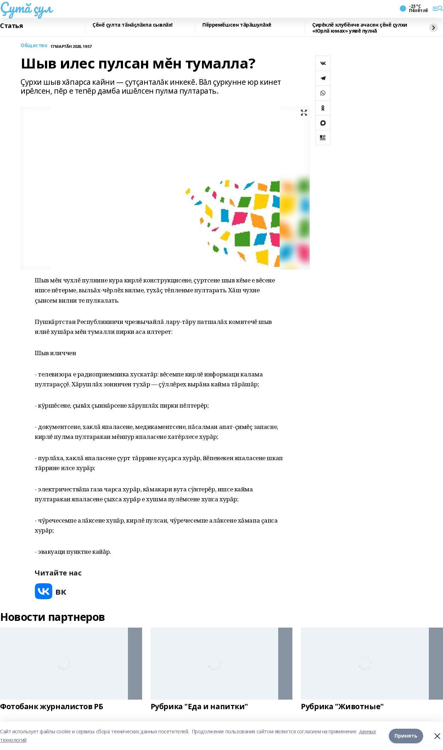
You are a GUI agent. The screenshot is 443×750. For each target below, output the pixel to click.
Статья (11, 26)
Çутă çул (26, 7)
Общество (34, 46)
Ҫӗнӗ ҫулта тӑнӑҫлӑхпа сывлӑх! (132, 25)
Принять (405, 735)
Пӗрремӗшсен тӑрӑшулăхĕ (236, 25)
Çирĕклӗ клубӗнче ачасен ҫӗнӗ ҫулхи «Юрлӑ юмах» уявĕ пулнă (359, 28)
